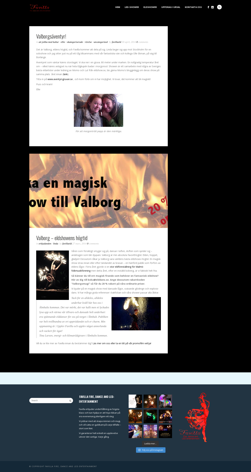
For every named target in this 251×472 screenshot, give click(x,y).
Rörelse (88, 42)
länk (65, 74)
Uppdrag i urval (170, 7)
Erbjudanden (45, 243)
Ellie (63, 42)
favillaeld (117, 42)
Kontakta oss (193, 7)
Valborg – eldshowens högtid (62, 238)
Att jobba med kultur (49, 42)
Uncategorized (101, 42)
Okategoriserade (75, 42)
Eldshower (150, 7)
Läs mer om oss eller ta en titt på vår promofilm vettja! (122, 343)
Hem (117, 7)
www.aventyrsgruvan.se (60, 79)
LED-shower (132, 7)
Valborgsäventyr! (51, 36)
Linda (55, 243)
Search (219, 7)
